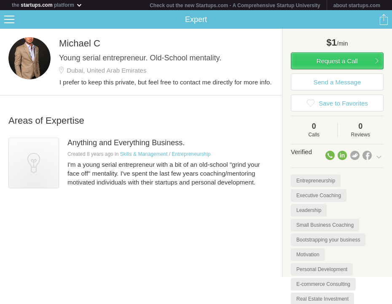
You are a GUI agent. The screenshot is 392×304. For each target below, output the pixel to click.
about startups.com (356, 5)
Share (383, 19)
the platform (47, 5)
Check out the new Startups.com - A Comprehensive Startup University (235, 5)
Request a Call (337, 61)
